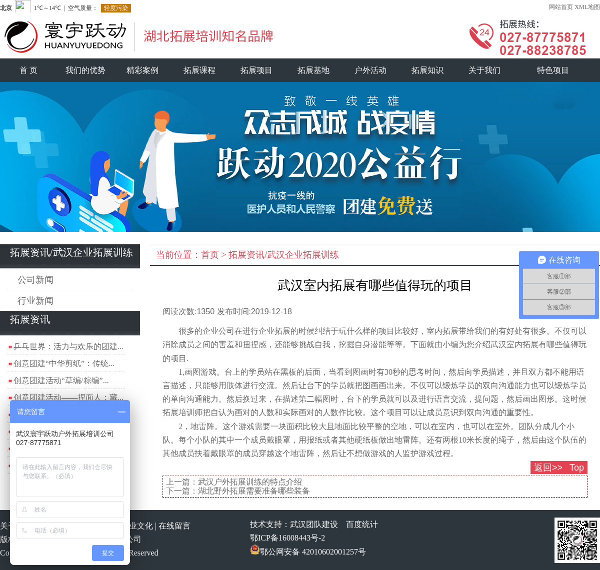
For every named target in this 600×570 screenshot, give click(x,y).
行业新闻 (36, 301)
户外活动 (370, 70)
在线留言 (174, 526)
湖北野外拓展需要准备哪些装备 (254, 491)
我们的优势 (86, 70)
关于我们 (484, 70)
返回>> (548, 468)
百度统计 (362, 524)
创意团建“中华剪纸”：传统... (64, 363)
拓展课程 (200, 70)
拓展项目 (256, 70)
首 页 (29, 70)
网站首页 (561, 6)
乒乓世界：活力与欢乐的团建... (69, 346)
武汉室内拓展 (514, 344)
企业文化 (137, 526)
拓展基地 (314, 70)
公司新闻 (36, 280)
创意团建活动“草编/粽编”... (61, 380)
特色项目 (553, 70)
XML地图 (587, 6)
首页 (210, 255)
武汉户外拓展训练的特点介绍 (250, 482)
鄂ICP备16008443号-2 (287, 538)
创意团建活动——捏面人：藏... (69, 397)
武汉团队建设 (314, 524)
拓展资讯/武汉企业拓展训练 (283, 255)
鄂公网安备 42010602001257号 (308, 552)
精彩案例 (142, 70)
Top (577, 468)
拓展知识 (428, 70)
